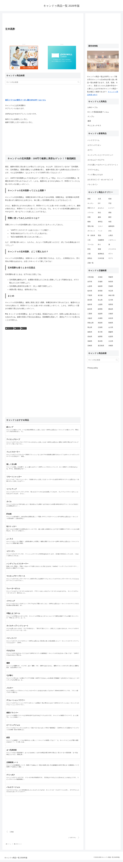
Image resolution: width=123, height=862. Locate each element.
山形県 (89, 286)
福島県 (100, 286)
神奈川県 (111, 295)
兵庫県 (100, 318)
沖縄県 (110, 345)
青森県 (110, 277)
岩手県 (89, 281)
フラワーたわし (93, 170)
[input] (43, 82)
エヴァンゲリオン (94, 145)
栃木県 (89, 291)
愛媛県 (110, 332)
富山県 (100, 300)
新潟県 (89, 300)
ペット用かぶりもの (95, 175)
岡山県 (89, 327)
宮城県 (100, 281)
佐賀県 (110, 336)
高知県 (89, 336)
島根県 (110, 323)
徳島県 (89, 332)
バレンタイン (92, 184)
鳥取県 (100, 323)
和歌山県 (90, 323)
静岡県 (100, 309)
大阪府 (89, 318)
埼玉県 (110, 291)
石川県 (110, 300)
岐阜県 (89, 309)
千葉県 (89, 295)
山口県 (110, 327)
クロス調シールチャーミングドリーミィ (102, 165)
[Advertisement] (43, 21)
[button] (78, 82)
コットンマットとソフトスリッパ (100, 155)
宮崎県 (89, 345)
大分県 (110, 341)
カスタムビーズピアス (95, 160)
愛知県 (110, 309)
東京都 (100, 295)
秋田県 (110, 281)
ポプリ (90, 150)
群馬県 (100, 291)
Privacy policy (92, 368)
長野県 (110, 304)
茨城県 (110, 286)
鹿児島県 (101, 345)
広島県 (100, 327)
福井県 (89, 304)
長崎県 (89, 341)
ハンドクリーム (93, 140)
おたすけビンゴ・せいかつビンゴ (100, 180)
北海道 (100, 277)
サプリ (23, 328)
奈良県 (110, 318)
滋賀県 (100, 313)
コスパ (17, 328)
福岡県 (100, 336)
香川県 (100, 332)
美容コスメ (9, 328)
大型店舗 (90, 277)
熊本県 (100, 341)
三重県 (89, 313)
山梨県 (100, 304)
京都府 (110, 313)
